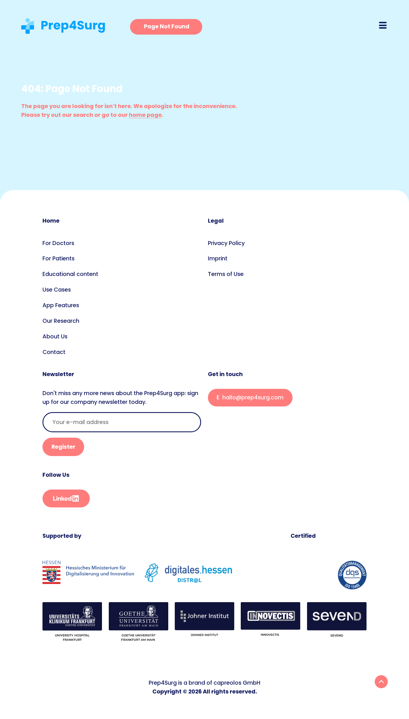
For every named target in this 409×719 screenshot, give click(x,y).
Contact (53, 352)
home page (145, 115)
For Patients (58, 258)
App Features (60, 305)
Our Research (60, 321)
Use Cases (56, 290)
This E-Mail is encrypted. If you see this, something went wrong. (250, 398)
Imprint (217, 258)
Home (50, 221)
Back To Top (381, 681)
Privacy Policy (226, 243)
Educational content (70, 274)
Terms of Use (226, 274)
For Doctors (58, 243)
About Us (54, 336)
